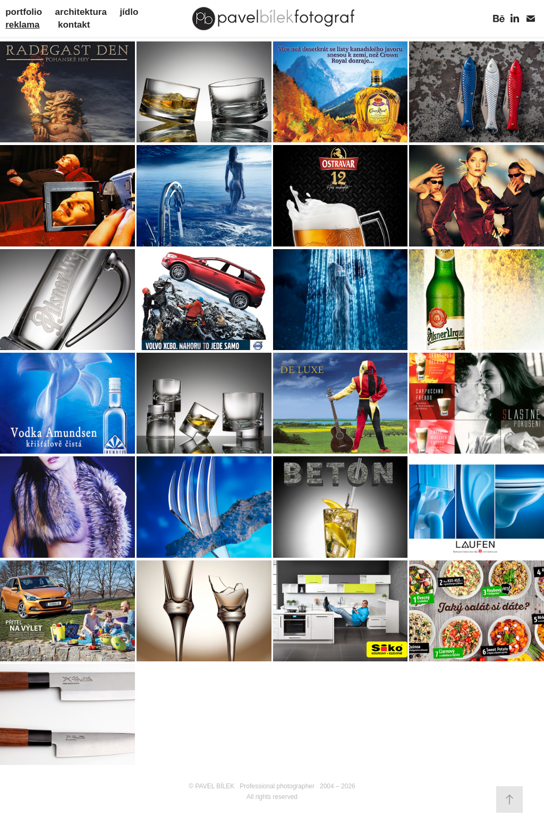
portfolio (23, 12)
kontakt (74, 25)
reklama (22, 25)
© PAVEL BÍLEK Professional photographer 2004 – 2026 (272, 786)
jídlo (129, 12)
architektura (81, 12)
